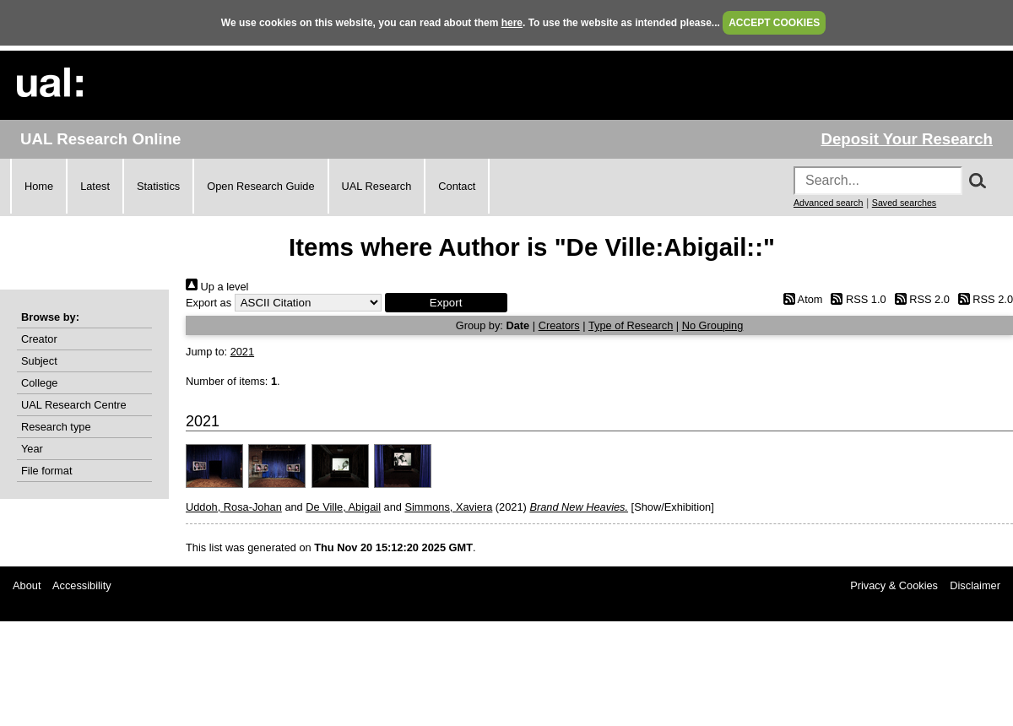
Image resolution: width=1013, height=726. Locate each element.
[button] (446, 302)
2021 (242, 351)
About (27, 585)
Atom (799, 299)
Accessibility (81, 585)
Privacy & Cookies (894, 585)
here (512, 23)
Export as (208, 302)
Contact (456, 186)
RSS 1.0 (856, 299)
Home (38, 186)
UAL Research (377, 186)
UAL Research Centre (74, 404)
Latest (95, 186)
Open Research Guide (260, 186)
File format (46, 470)
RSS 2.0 (919, 299)
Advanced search (828, 203)
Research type (56, 426)
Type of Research (630, 325)
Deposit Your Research (907, 139)
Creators (559, 325)
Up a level (217, 286)
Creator (39, 339)
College (39, 383)
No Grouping (713, 325)
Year (32, 448)
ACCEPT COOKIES (774, 23)
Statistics (158, 186)
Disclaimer (975, 585)
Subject (39, 361)
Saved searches (904, 203)
